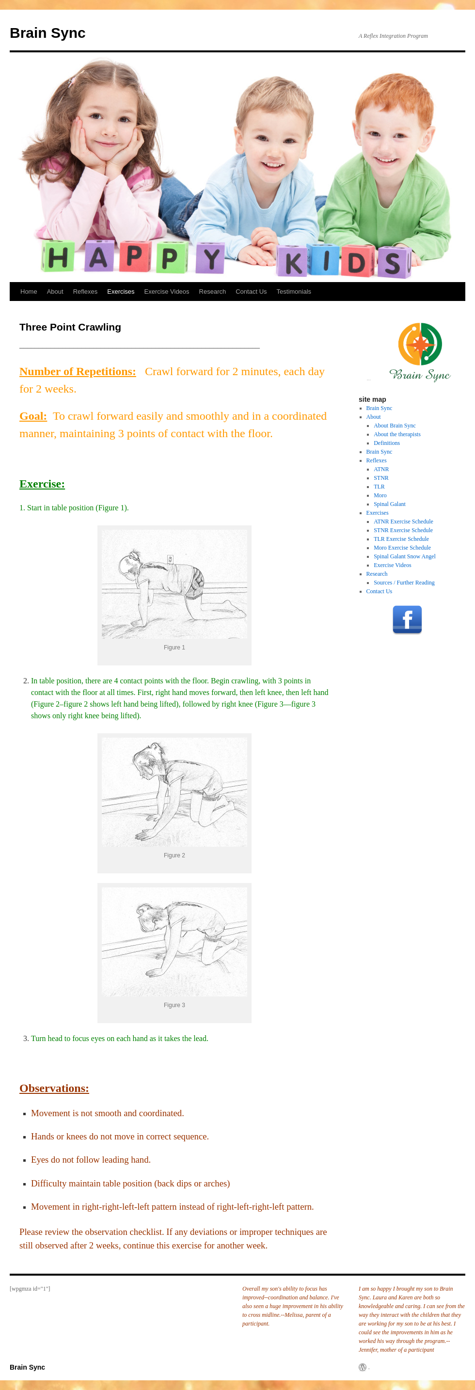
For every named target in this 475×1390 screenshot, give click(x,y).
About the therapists (397, 434)
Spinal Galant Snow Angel (405, 556)
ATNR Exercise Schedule (403, 521)
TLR (379, 486)
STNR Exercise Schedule (403, 530)
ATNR (381, 469)
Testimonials (294, 291)
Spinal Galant (390, 504)
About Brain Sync (395, 425)
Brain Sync (48, 33)
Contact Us (251, 291)
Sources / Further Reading (404, 582)
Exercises (120, 291)
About (55, 291)
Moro (380, 495)
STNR (381, 477)
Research (212, 291)
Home (28, 291)
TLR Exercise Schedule (401, 539)
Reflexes (85, 291)
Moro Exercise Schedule (402, 547)
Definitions (387, 443)
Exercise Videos (167, 291)
